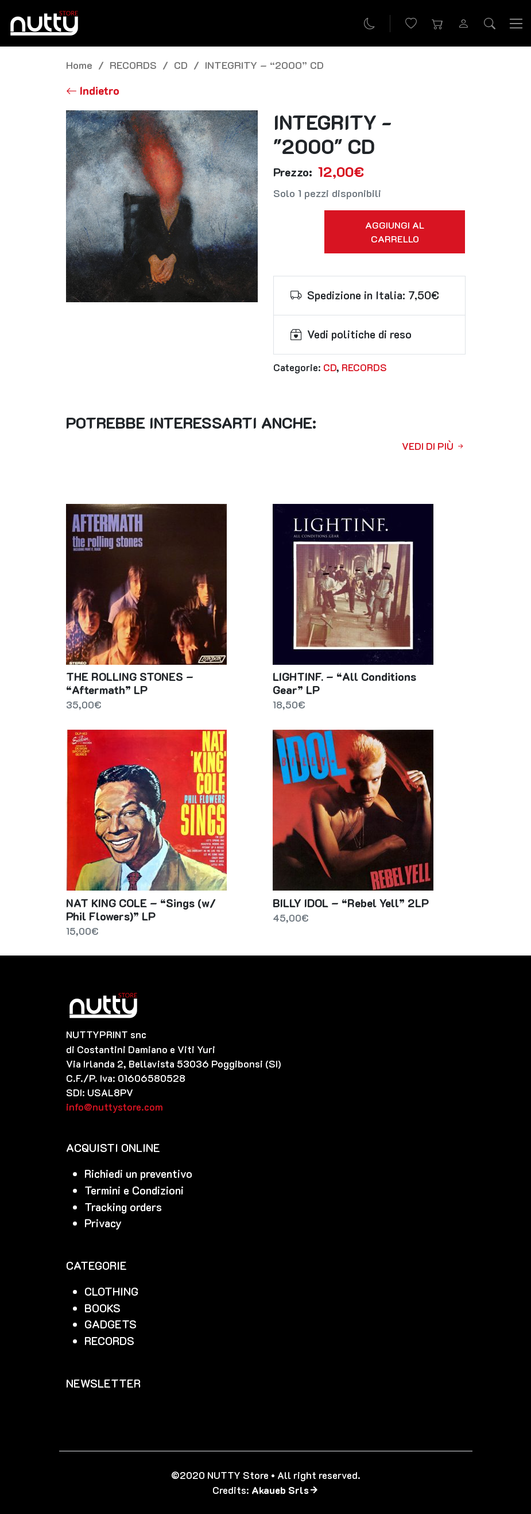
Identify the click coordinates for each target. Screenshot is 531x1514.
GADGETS (110, 1324)
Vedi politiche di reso (359, 334)
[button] (437, 23)
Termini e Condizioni (134, 1190)
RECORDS (133, 64)
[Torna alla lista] (92, 90)
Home (79, 64)
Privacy (103, 1223)
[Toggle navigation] (516, 23)
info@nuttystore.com (114, 1106)
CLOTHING (111, 1291)
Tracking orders (123, 1207)
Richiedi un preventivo (138, 1173)
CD (181, 64)
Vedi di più (434, 446)
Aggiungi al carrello (394, 232)
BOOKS (102, 1308)
